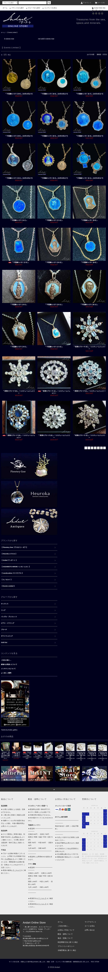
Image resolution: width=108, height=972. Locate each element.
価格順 (99, 54)
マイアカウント (90, 922)
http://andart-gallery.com (32, 941)
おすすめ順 (90, 54)
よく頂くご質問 (6, 673)
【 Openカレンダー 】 (32, 943)
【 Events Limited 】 (12, 32)
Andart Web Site (98, 8)
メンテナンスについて (8, 668)
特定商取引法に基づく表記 (68, 942)
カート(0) (100, 2)
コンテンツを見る (49, 8)
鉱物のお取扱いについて (9, 664)
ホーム (5, 8)
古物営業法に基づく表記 (67, 950)
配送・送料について (65, 934)
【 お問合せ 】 (16, 837)
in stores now (9, 39)
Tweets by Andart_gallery (9, 730)
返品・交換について (65, 938)
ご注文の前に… (6, 660)
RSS (92, 962)
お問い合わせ (97, 10)
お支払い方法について (66, 930)
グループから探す (32, 8)
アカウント (86, 2)
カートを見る (90, 926)
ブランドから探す (16, 8)
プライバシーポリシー (66, 946)
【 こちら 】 (16, 870)
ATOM (97, 962)
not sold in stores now (46, 39)
